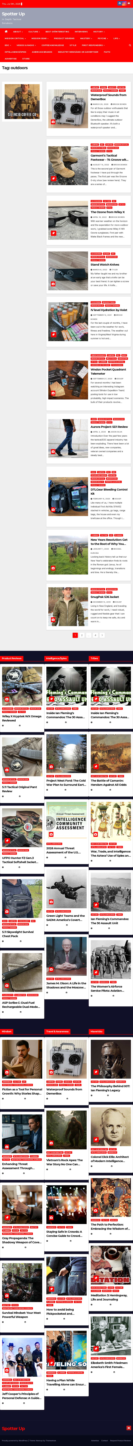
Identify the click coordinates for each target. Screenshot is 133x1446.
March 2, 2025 (100, 1305)
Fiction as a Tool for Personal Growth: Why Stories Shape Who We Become (22, 1093)
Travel (122, 90)
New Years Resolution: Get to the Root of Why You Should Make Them (109, 544)
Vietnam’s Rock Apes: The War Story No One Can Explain (64, 1164)
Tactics (22, 712)
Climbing (94, 535)
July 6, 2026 (11, 725)
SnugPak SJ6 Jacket (105, 597)
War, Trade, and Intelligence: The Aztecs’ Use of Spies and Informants (111, 856)
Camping (94, 87)
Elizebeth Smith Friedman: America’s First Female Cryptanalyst (109, 1367)
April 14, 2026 (56, 857)
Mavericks (104, 982)
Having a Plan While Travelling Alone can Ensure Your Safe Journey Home (65, 1384)
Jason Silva (115, 432)
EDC (7, 45)
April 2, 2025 (100, 928)
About (17, 32)
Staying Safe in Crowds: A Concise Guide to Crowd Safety (64, 1236)
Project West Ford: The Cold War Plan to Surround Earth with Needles (66, 785)
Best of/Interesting (57, 32)
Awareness (7, 1081)
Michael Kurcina (28, 725)
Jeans (93, 419)
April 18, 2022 (100, 217)
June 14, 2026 (11, 941)
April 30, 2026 (56, 722)
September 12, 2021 (102, 315)
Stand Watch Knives (105, 264)
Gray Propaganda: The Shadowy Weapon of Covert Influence (22, 1242)
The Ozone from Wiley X (108, 212)
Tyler (114, 270)
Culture (107, 201)
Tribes (75, 708)
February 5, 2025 (102, 996)
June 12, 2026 (11, 1012)
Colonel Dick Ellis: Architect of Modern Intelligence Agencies (110, 1161)
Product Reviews (64, 38)
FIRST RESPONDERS (92, 45)
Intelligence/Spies (15, 52)
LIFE (116, 38)
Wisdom (114, 1220)
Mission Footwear (98, 148)
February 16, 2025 (102, 1372)
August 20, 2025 (13, 1403)
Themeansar (51, 1441)
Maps (124, 355)
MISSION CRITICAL (15, 38)
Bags (93, 472)
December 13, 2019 (102, 602)
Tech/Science (117, 365)
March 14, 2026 (56, 925)
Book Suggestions (99, 1287)
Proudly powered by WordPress (15, 1441)
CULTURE (33, 32)
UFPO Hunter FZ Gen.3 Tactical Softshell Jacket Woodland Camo (19, 862)
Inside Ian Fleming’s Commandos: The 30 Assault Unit (66, 717)
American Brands (42, 52)
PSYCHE (102, 38)
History (98, 32)
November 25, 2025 (58, 1241)
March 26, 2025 (101, 1166)
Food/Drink (95, 302)
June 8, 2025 (55, 1319)
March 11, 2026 (56, 992)
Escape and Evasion (99, 475)
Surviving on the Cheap (100, 365)
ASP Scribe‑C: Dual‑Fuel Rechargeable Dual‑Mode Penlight (20, 1007)
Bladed (106, 253)
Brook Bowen (119, 104)
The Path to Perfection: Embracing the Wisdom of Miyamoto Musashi (109, 1229)
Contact (104, 1441)
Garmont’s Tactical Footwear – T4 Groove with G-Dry (109, 160)
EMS (113, 472)
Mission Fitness (109, 302)
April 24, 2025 (100, 790)
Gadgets (112, 87)
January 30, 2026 (13, 1099)
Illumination (20, 995)
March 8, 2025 (100, 1234)
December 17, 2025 (14, 1247)
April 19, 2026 (56, 790)
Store (26, 59)
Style (73, 45)
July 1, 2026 (11, 867)
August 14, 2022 (101, 165)
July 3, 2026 (11, 796)
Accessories (96, 201)
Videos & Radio (26, 45)
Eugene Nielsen (28, 1012)
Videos (115, 1291)
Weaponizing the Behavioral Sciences (17, 1085)
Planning (103, 362)
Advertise (11, 59)
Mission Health (97, 305)
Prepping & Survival (116, 362)
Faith (107, 52)
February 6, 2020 (102, 499)
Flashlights (8, 995)
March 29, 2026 (101, 104)
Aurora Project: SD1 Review (109, 427)
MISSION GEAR (39, 38)
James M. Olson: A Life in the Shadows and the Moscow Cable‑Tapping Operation (66, 987)
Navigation (122, 358)
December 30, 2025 (58, 1169)
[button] (130, 45)
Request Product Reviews (120, 1441)
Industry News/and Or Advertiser (78, 52)
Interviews (81, 32)
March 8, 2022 (100, 270)
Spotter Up (13, 14)
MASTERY (85, 38)
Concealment (23, 921)
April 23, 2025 (100, 861)
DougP (119, 379)
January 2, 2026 (13, 1173)
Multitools (111, 358)
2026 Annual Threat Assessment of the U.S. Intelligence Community (63, 852)
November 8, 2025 (14, 1322)
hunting (121, 87)
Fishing (103, 87)
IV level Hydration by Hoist (109, 310)
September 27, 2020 (103, 379)
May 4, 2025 (99, 1095)
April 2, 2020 (99, 432)
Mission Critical (121, 144)
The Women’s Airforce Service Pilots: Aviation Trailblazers (106, 991)
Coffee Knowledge (53, 45)
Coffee (111, 1287)
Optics (122, 204)
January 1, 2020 (101, 549)
